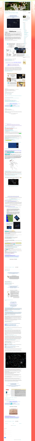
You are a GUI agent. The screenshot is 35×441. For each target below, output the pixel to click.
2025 (24, 23)
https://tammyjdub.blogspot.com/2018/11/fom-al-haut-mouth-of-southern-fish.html (12, 418)
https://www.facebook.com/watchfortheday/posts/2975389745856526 (13, 207)
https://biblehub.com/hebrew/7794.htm (8, 59)
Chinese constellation (12, 152)
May (24, 40)
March (24, 42)
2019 (24, 28)
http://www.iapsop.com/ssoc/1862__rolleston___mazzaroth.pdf (11, 100)
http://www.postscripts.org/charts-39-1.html (9, 130)
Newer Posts (6, 423)
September (25, 37)
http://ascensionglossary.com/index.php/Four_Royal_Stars (10, 339)
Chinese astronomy (7, 151)
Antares (5, 325)
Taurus (7, 154)
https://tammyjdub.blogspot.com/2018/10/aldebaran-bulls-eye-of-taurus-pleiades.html (13, 142)
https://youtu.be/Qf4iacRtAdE (16, 186)
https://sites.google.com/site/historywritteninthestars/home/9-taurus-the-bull (12, 101)
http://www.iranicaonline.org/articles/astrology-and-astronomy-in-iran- (10, 399)
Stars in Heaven (7, 270)
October (25, 31)
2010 (24, 46)
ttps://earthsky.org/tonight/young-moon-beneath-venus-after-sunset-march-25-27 (13, 185)
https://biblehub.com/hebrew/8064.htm (8, 284)
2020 (24, 27)
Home (13, 423)
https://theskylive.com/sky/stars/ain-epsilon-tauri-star (16, 173)
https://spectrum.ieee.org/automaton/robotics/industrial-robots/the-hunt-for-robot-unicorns (11, 247)
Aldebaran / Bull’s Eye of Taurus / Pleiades (11, 12)
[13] (14, 152)
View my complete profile (25, 20)
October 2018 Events (26, 36)
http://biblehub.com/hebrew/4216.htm (8, 93)
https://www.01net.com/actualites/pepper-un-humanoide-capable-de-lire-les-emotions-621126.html (12, 246)
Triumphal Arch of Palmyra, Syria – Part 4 (26, 35)
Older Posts (20, 423)
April (24, 41)
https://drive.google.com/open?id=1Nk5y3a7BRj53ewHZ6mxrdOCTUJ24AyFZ (12, 106)
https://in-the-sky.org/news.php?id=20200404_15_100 (13, 199)
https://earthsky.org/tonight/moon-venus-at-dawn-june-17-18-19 (11, 137)
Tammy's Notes (11, 4)
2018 (24, 29)
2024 (24, 24)
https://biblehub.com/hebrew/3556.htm (8, 282)
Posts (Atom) (14, 425)
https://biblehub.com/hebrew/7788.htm (8, 60)
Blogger (20, 439)
